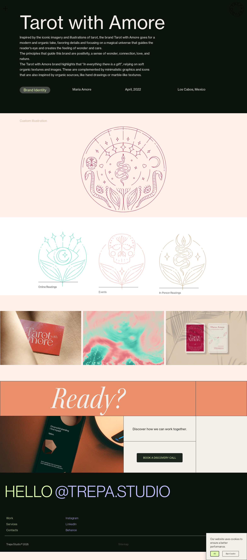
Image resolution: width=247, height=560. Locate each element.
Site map (123, 552)
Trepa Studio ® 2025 (17, 552)
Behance (71, 538)
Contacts (12, 538)
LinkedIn (71, 532)
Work (9, 526)
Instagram (72, 526)
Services (11, 532)
